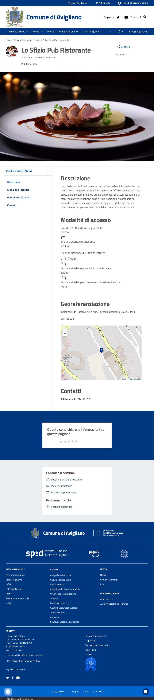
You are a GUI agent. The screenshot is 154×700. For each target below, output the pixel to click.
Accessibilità (90, 649)
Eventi (103, 584)
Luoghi (38, 40)
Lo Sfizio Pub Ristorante (57, 40)
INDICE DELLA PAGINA (20, 171)
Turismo (54, 598)
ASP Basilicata (103, 3)
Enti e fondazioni (13, 589)
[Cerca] (145, 17)
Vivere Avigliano (23, 40)
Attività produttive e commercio (65, 589)
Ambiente (54, 617)
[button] (133, 3)
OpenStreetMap (136, 379)
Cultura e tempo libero (60, 580)
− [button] (65, 334)
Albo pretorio (106, 599)
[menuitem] (90, 31)
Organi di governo (14, 579)
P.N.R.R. (88, 654)
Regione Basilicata (77, 3)
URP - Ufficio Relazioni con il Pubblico (23, 661)
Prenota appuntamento (96, 636)
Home (9, 40)
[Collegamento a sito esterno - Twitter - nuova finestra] (118, 17)
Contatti (10, 631)
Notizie (103, 575)
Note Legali (73, 691)
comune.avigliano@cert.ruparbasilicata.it (25, 655)
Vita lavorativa (57, 584)
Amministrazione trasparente (114, 603)
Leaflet (124, 379)
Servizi (54, 569)
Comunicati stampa (109, 579)
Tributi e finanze (57, 612)
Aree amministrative (15, 575)
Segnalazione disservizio (96, 645)
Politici (9, 593)
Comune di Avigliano (54, 17)
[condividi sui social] (123, 46)
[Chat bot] (146, 692)
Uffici (8, 584)
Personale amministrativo (18, 598)
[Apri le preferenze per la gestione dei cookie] (8, 692)
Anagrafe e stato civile (60, 575)
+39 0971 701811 (14, 650)
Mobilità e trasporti (59, 603)
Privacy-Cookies (58, 691)
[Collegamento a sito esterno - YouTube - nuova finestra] (126, 17)
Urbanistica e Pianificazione (63, 594)
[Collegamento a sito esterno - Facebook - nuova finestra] (122, 17)
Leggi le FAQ (90, 640)
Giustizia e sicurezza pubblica (63, 608)
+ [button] (65, 329)
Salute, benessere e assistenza (64, 621)
